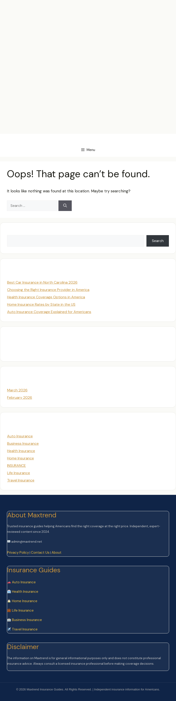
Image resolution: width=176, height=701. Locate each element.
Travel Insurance (20, 480)
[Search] (65, 205)
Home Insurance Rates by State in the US (41, 304)
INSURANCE (16, 465)
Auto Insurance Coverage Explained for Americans (49, 311)
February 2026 (19, 397)
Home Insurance (20, 458)
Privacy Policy (18, 552)
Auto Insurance (20, 436)
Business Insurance (23, 443)
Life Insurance (18, 472)
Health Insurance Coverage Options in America (46, 297)
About (56, 552)
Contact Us (40, 552)
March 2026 (17, 390)
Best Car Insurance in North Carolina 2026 (42, 282)
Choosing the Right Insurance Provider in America (48, 289)
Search (13, 232)
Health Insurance (21, 450)
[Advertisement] (83, 10)
